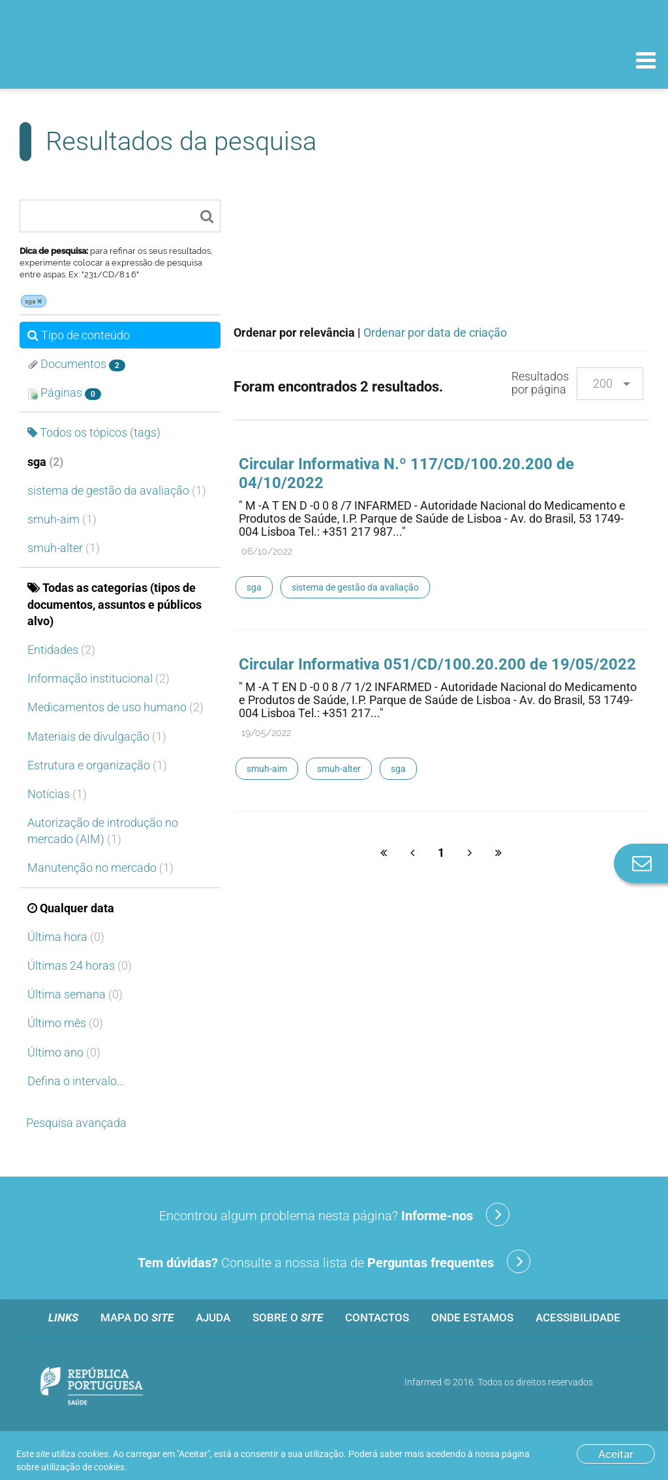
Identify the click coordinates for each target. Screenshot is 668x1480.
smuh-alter (63, 548)
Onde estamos (472, 1317)
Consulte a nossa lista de (334, 1261)
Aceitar (615, 1453)
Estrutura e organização (97, 765)
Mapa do (137, 1317)
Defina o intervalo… (76, 1081)
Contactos (377, 1317)
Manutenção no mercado (100, 867)
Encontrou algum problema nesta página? (334, 1214)
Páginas (64, 393)
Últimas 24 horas (79, 965)
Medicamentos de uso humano (115, 707)
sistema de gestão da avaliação (116, 490)
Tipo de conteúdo (78, 335)
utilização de (83, 1467)
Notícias (57, 794)
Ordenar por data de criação (435, 332)
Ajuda (213, 1317)
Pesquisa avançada (76, 1123)
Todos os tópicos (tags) (93, 432)
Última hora (65, 937)
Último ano (63, 1052)
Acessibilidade (578, 1317)
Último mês (65, 1023)
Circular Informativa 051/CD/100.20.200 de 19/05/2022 (437, 664)
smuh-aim (62, 519)
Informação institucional (98, 678)
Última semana (75, 994)
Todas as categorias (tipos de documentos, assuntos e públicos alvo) (114, 604)
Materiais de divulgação (96, 736)
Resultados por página (540, 382)
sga (45, 462)
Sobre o (287, 1317)
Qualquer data (70, 908)
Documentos (76, 364)
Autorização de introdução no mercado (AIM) (102, 831)
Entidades (61, 649)
